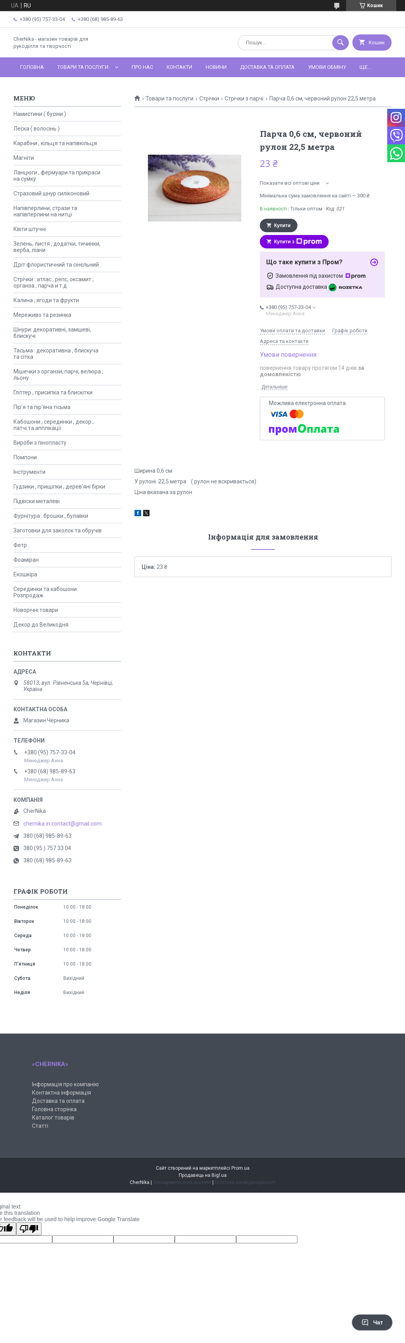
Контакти (179, 67)
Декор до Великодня (40, 624)
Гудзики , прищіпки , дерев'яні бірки (59, 486)
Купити (282, 225)
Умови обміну (327, 67)
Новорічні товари (35, 610)
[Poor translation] (29, 1228)
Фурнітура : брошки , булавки (50, 516)
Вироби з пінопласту (39, 442)
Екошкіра (25, 574)
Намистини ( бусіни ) (39, 114)
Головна (32, 67)
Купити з (298, 241)
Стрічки (209, 98)
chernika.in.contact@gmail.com (62, 823)
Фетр (20, 545)
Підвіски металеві (36, 501)
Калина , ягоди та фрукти (46, 300)
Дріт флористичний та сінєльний (56, 264)
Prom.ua (240, 1168)
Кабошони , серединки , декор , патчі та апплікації (53, 425)
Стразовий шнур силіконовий (51, 193)
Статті (40, 1126)
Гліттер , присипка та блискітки (53, 392)
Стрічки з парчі (244, 98)
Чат (372, 1322)
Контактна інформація (61, 1092)
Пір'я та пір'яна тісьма (41, 407)
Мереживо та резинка (42, 315)
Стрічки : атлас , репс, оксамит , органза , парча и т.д (53, 282)
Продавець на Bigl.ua (203, 1175)
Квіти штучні (29, 229)
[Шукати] (340, 42)
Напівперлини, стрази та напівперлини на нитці (45, 211)
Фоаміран (26, 560)
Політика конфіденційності (245, 1182)
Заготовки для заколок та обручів (57, 530)
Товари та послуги (82, 67)
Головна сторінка (54, 1109)
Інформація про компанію (65, 1084)
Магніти (23, 158)
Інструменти (29, 472)
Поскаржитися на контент (182, 1182)
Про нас (142, 67)
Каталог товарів (53, 1117)
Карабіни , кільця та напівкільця (55, 143)
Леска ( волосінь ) (36, 128)
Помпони (25, 457)
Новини (216, 67)
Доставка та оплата (267, 67)
